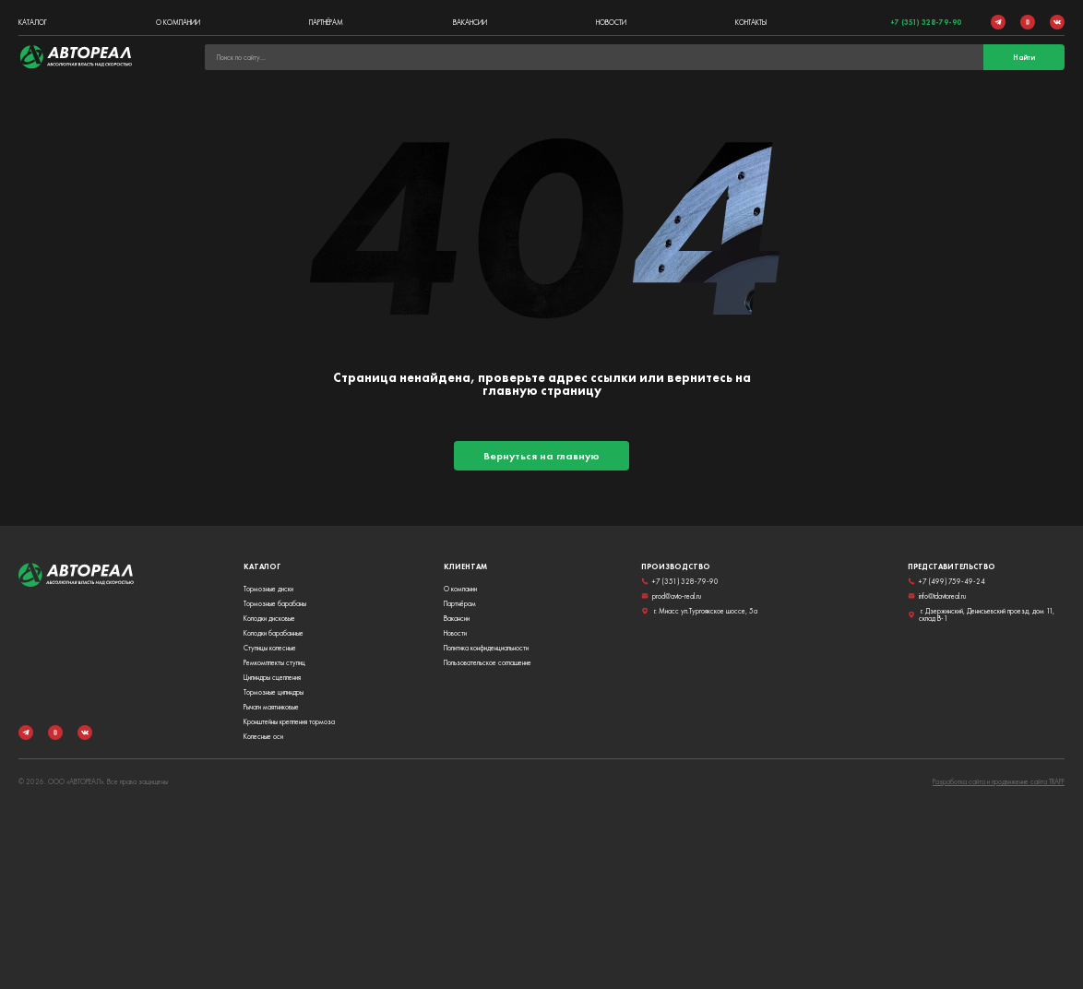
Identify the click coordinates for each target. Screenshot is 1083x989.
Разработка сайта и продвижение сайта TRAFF (999, 781)
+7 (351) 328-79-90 (925, 22)
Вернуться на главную (541, 455)
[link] (76, 57)
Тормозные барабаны (275, 603)
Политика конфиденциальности (486, 647)
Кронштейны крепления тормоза (289, 721)
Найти (1024, 57)
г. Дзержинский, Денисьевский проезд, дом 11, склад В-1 (981, 614)
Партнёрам (326, 22)
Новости (611, 22)
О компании (178, 22)
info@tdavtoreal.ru (937, 596)
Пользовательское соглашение (487, 662)
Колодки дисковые (269, 618)
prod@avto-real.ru (671, 596)
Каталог (32, 22)
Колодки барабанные (273, 633)
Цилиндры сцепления (272, 677)
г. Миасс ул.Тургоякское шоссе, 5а (699, 610)
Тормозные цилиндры (273, 692)
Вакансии (470, 22)
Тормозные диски (268, 588)
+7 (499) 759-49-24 (946, 581)
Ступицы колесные (270, 647)
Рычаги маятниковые (271, 706)
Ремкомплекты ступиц (274, 662)
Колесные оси (263, 736)
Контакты (751, 22)
